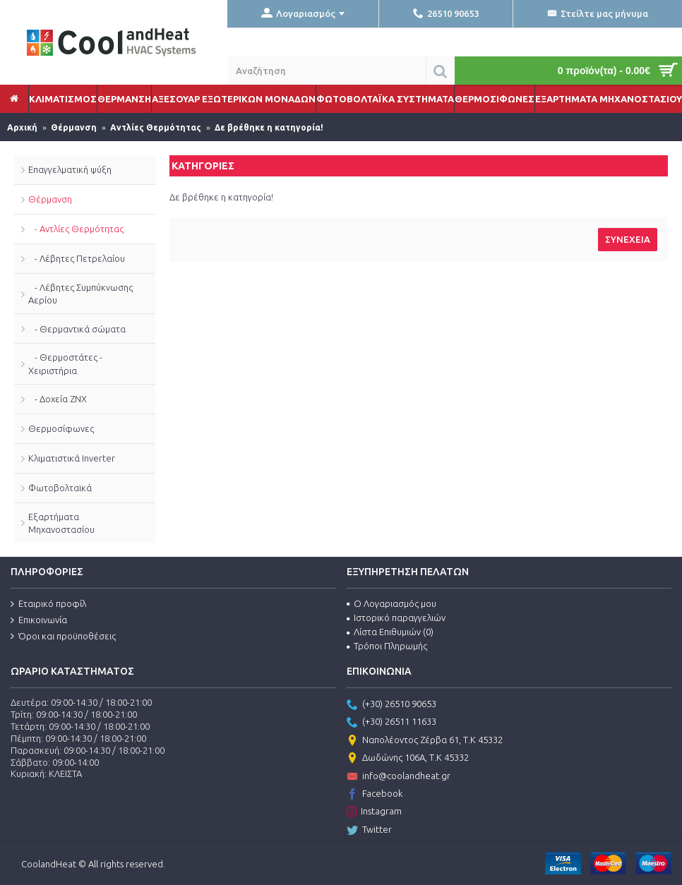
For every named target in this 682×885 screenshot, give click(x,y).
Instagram (374, 812)
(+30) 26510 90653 (391, 705)
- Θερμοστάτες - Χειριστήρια (65, 363)
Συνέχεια (627, 239)
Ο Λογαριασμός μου (391, 603)
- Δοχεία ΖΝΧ (57, 399)
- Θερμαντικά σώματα (77, 329)
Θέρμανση (50, 199)
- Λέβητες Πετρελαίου (76, 258)
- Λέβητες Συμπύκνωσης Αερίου (80, 293)
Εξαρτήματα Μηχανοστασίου (61, 523)
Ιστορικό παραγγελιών (396, 617)
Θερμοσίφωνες (61, 428)
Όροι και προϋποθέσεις (63, 636)
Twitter (369, 830)
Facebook (374, 794)
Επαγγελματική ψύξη (70, 169)
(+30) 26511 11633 (391, 722)
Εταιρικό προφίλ (48, 604)
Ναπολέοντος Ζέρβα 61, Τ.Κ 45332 (425, 741)
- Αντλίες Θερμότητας (76, 229)
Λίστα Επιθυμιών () (390, 632)
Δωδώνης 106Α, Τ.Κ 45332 (408, 758)
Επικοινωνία (39, 620)
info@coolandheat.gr (398, 777)
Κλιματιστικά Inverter (71, 458)
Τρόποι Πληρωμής (387, 646)
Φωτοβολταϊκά (60, 488)
